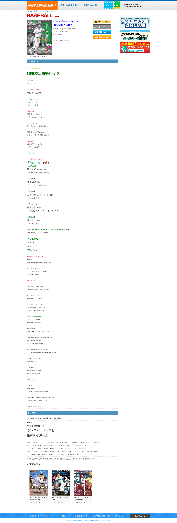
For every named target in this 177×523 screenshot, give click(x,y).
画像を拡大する (39, 56)
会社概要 (33, 516)
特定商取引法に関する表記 (101, 516)
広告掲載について (81, 516)
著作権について (65, 516)
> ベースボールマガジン (46, 11)
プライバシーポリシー (48, 516)
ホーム (29, 11)
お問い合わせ (118, 516)
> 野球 (34, 11)
